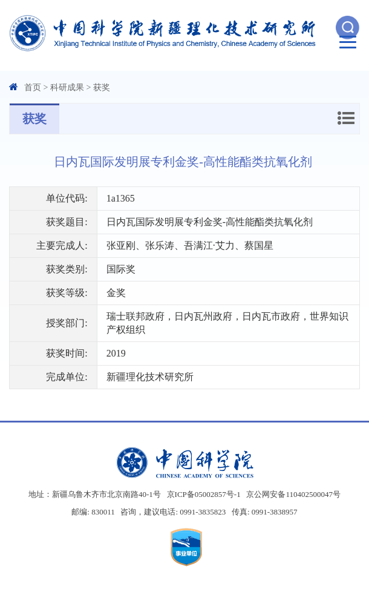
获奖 (101, 87)
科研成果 (67, 87)
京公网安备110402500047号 (293, 494)
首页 (32, 87)
